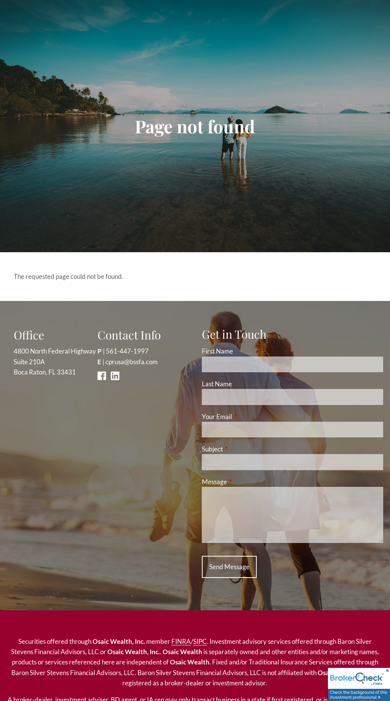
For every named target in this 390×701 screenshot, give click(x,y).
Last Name (217, 384)
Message (244, 482)
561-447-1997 (127, 351)
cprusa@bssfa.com (131, 362)
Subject (242, 449)
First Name (217, 351)
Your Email (246, 417)
